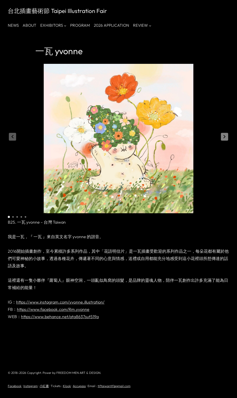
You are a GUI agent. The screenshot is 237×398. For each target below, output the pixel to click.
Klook (67, 386)
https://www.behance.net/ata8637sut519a (60, 316)
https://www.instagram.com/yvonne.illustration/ (60, 302)
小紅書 (44, 386)
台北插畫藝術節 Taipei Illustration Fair (57, 11)
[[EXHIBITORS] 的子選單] (65, 25)
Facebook (15, 386)
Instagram (30, 386)
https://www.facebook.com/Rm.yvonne (53, 309)
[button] (224, 137)
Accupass (79, 386)
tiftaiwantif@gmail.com (114, 386)
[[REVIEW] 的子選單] (150, 25)
